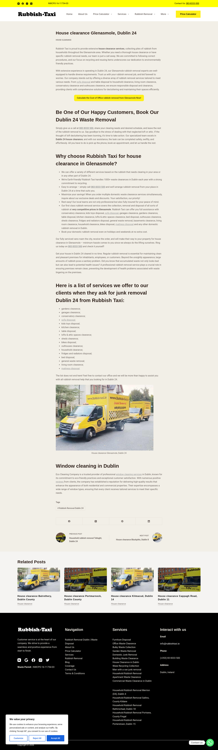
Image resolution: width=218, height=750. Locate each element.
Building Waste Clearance (125, 658)
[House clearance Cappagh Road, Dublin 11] (179, 580)
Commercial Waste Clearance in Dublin (132, 681)
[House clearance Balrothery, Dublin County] (38, 580)
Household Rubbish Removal (127, 673)
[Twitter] (47, 660)
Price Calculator (103, 14)
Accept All (55, 738)
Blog (67, 662)
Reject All (37, 738)
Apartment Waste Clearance (127, 677)
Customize (18, 738)
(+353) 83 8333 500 (170, 658)
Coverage (70, 666)
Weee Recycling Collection (126, 666)
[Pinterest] (122, 521)
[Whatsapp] (210, 742)
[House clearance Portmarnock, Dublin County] (85, 580)
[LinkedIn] (149, 521)
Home (69, 14)
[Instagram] (27, 4)
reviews (60, 481)
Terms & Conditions (75, 673)
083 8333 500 (86, 128)
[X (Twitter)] (31, 4)
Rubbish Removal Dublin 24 (70, 508)
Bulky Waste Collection (124, 647)
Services (124, 14)
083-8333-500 (192, 3)
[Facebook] (23, 4)
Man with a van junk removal (127, 669)
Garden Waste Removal (124, 651)
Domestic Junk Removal (125, 654)
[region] (37, 729)
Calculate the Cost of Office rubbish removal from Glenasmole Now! (109, 98)
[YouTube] (18, 4)
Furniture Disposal (122, 639)
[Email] (26, 660)
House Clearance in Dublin (126, 662)
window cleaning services (129, 474)
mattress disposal (125, 224)
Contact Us (70, 669)
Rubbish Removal (145, 14)
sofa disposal (83, 82)
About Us (82, 14)
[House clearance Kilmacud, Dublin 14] (132, 580)
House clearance (63, 40)
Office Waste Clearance (124, 643)
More (165, 14)
